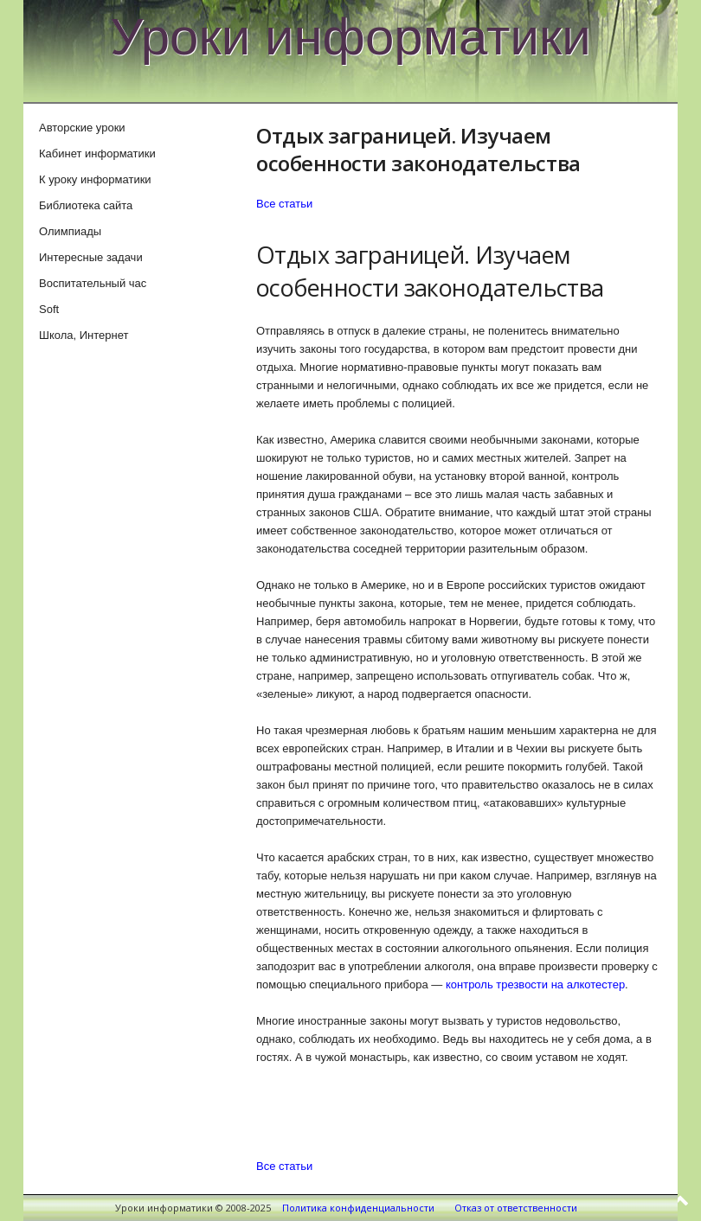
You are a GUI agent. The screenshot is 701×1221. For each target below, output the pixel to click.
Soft (49, 309)
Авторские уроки (82, 127)
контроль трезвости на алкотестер (535, 984)
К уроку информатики (95, 179)
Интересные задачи (91, 257)
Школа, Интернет (83, 335)
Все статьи (284, 203)
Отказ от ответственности (515, 1207)
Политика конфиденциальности (358, 1207)
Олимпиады (70, 231)
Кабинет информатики (97, 153)
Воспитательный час (92, 283)
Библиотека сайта (85, 205)
